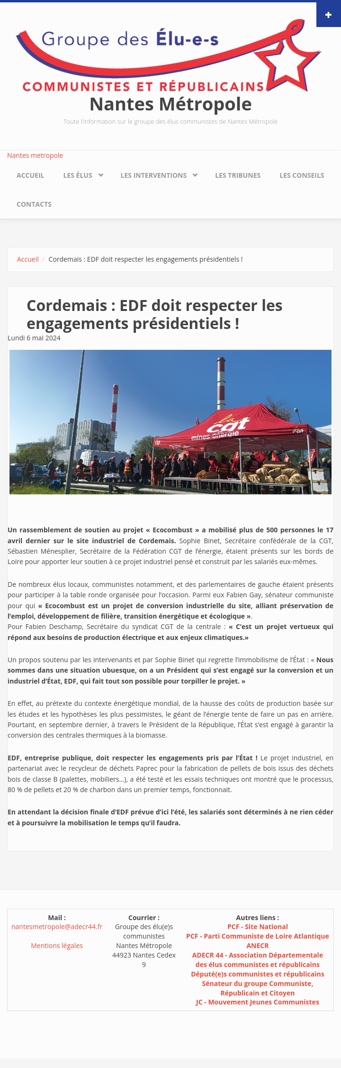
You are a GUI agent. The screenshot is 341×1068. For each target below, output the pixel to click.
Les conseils (301, 175)
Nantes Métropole (170, 103)
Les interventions (154, 175)
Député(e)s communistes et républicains (257, 973)
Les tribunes (237, 175)
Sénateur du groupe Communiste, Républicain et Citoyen (258, 988)
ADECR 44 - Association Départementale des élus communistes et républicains (257, 959)
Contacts (34, 204)
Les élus (77, 175)
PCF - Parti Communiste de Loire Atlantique (257, 935)
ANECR (257, 945)
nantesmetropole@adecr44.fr (56, 926)
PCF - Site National (257, 926)
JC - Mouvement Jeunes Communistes (257, 1001)
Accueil (30, 175)
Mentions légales (57, 945)
